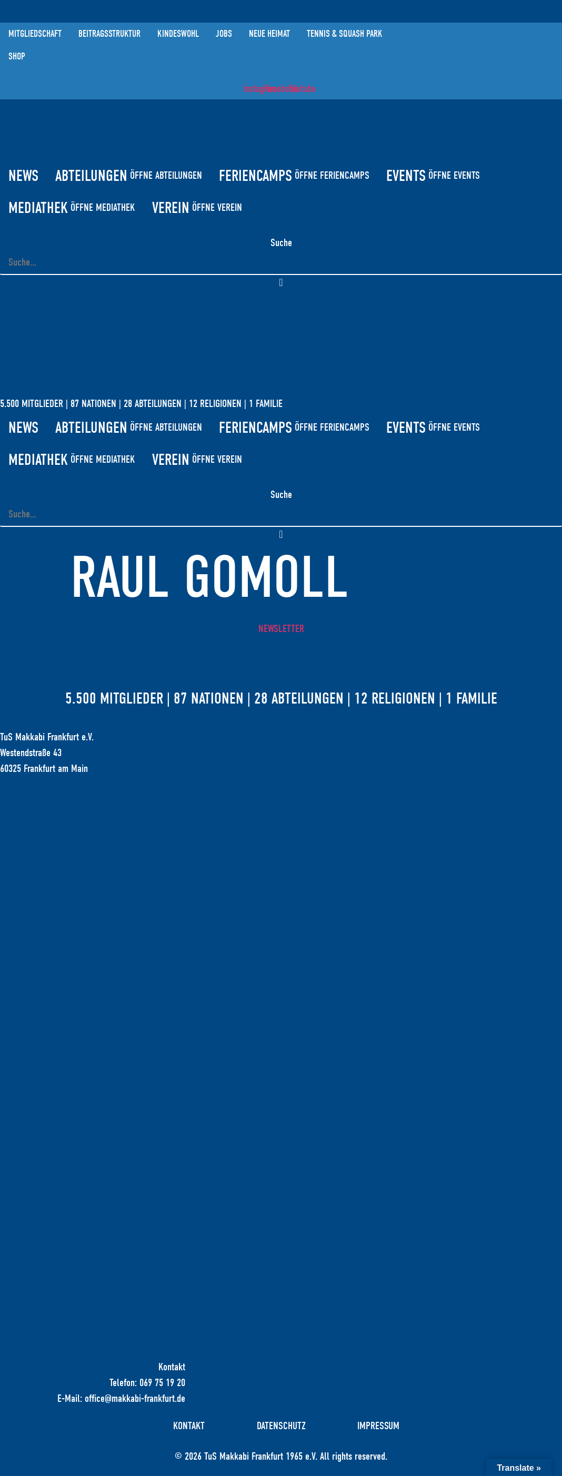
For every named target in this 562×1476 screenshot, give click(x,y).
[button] (281, 283)
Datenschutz (281, 1427)
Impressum (379, 1427)
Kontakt (188, 1427)
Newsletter (281, 629)
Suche (281, 243)
